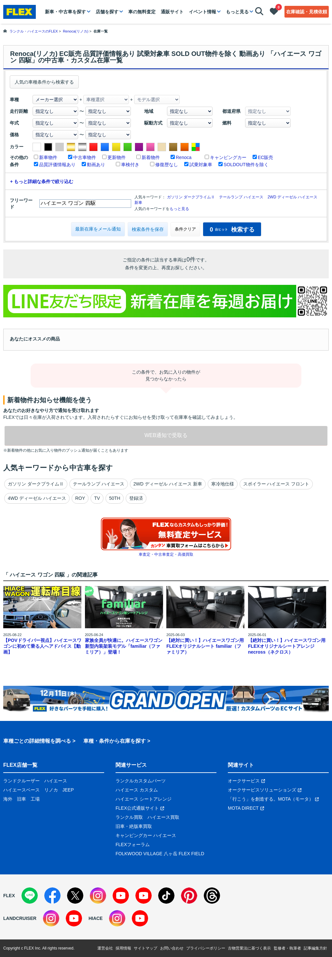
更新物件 (116, 157)
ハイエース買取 (163, 817)
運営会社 (105, 948)
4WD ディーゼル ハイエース (37, 498)
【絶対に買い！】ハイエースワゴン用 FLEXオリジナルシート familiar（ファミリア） (205, 646)
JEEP (68, 789)
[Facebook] (52, 895)
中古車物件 (84, 157)
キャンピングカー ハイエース (146, 835)
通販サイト (172, 11)
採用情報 (123, 948)
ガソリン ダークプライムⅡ (191, 197)
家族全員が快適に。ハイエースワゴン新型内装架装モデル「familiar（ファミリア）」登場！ (123, 646)
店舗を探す (107, 11)
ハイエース (55, 780)
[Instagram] (98, 895)
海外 (7, 799)
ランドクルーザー (21, 780)
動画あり (96, 164)
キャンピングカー (228, 157)
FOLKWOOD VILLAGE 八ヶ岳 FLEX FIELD (160, 853)
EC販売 (265, 157)
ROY (80, 498)
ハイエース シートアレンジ (144, 799)
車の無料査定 (142, 11)
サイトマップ (145, 948)
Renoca (183, 157)
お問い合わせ (172, 948)
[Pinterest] (189, 895)
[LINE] (29, 895)
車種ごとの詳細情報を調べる (37, 741)
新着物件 (151, 157)
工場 (35, 799)
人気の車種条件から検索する (44, 82)
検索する (232, 229)
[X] (75, 895)
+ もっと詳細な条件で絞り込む (41, 181)
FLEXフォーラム (133, 844)
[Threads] (212, 895)
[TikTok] (166, 895)
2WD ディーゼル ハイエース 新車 (167, 483)
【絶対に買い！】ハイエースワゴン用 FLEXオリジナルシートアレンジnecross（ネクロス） (286, 646)
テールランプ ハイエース (241, 197)
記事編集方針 (315, 948)
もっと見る (237, 11)
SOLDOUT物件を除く (246, 164)
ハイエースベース (21, 789)
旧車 (21, 799)
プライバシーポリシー (205, 948)
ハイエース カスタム (137, 789)
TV (97, 498)
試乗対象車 (200, 164)
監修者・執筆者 (287, 948)
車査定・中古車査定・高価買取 (166, 554)
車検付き (130, 164)
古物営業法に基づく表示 (249, 948)
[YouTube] (121, 895)
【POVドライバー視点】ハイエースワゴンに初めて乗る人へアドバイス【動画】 (42, 646)
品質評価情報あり (57, 164)
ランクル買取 (129, 817)
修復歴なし (166, 164)
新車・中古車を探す (65, 11)
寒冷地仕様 (222, 483)
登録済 (136, 498)
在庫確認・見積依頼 (306, 11)
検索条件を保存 (148, 229)
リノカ (51, 789)
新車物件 (48, 157)
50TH (114, 498)
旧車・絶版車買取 (134, 826)
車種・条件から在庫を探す (114, 741)
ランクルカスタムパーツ (141, 780)
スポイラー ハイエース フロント (276, 483)
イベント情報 (202, 11)
